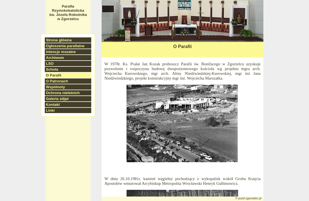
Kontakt (53, 104)
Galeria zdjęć (57, 99)
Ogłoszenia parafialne (65, 46)
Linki (50, 110)
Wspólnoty (55, 87)
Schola (52, 69)
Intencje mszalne (61, 52)
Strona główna (59, 40)
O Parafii (53, 75)
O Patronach (57, 81)
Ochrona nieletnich (63, 93)
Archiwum (55, 58)
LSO (49, 63)
